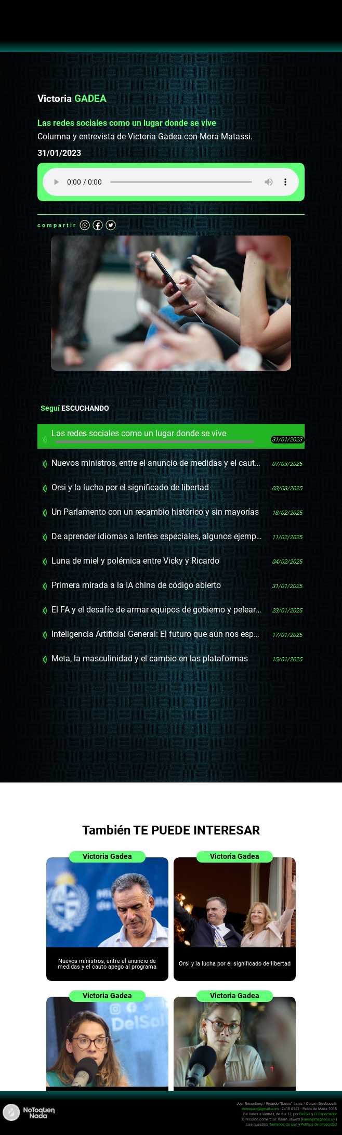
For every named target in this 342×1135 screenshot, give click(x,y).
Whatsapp (85, 225)
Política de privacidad (319, 1124)
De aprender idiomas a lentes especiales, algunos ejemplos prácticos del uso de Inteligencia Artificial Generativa (156, 536)
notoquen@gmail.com (260, 1108)
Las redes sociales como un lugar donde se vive (152, 435)
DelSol (304, 1114)
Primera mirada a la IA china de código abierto (136, 585)
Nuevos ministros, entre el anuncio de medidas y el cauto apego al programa (156, 463)
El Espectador (325, 1114)
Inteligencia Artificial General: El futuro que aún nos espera (156, 634)
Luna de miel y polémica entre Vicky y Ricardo (135, 561)
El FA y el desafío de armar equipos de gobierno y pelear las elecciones (156, 610)
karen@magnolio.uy (318, 1119)
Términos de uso (283, 1124)
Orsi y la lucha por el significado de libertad (130, 487)
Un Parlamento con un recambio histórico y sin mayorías (155, 512)
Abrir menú (13, 13)
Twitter (111, 225)
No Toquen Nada (171, 31)
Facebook (98, 225)
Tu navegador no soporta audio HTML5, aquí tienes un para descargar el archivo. (171, 182)
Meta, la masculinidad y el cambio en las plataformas (149, 658)
